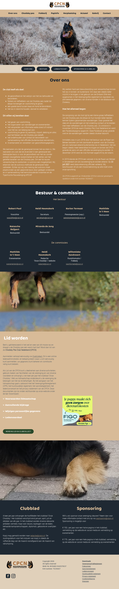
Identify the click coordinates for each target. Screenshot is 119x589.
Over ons (12, 13)
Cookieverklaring (88, 579)
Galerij (95, 13)
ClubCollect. (37, 356)
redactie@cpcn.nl (44, 264)
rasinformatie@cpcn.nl (74, 264)
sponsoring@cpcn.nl (104, 518)
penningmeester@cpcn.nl (74, 217)
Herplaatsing (69, 13)
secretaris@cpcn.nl (44, 217)
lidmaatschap (60, 69)
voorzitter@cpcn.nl (15, 217)
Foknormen (86, 566)
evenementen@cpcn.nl (14, 264)
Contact (107, 13)
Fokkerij (43, 13)
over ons (28, 69)
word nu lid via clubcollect (18, 431)
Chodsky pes (28, 13)
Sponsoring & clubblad (84, 69)
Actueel (84, 13)
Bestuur (43, 69)
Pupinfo (55, 13)
